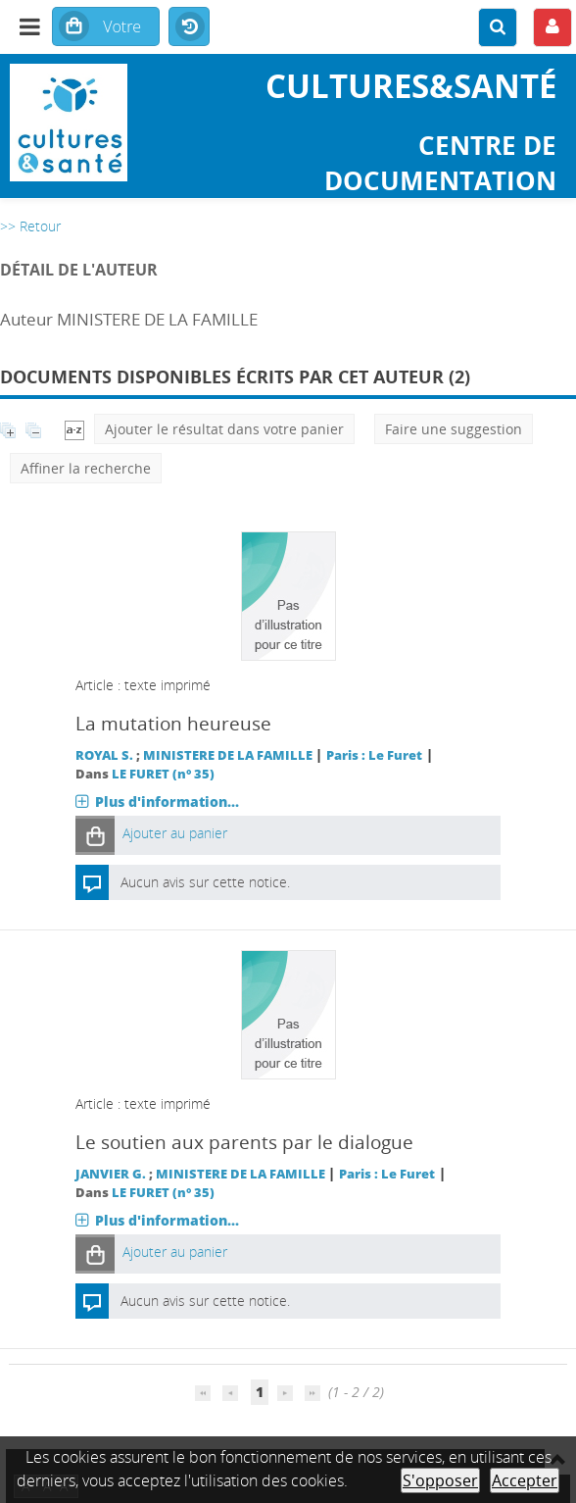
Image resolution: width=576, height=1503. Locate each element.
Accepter (524, 1480)
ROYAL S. (104, 755)
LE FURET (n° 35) (163, 774)
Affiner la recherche (86, 468)
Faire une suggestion (453, 429)
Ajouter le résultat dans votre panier (224, 429)
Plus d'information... (167, 801)
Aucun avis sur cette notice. (205, 882)
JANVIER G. (110, 1174)
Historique (189, 27)
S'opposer (440, 1480)
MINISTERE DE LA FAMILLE (227, 755)
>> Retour (30, 226)
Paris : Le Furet (374, 755)
